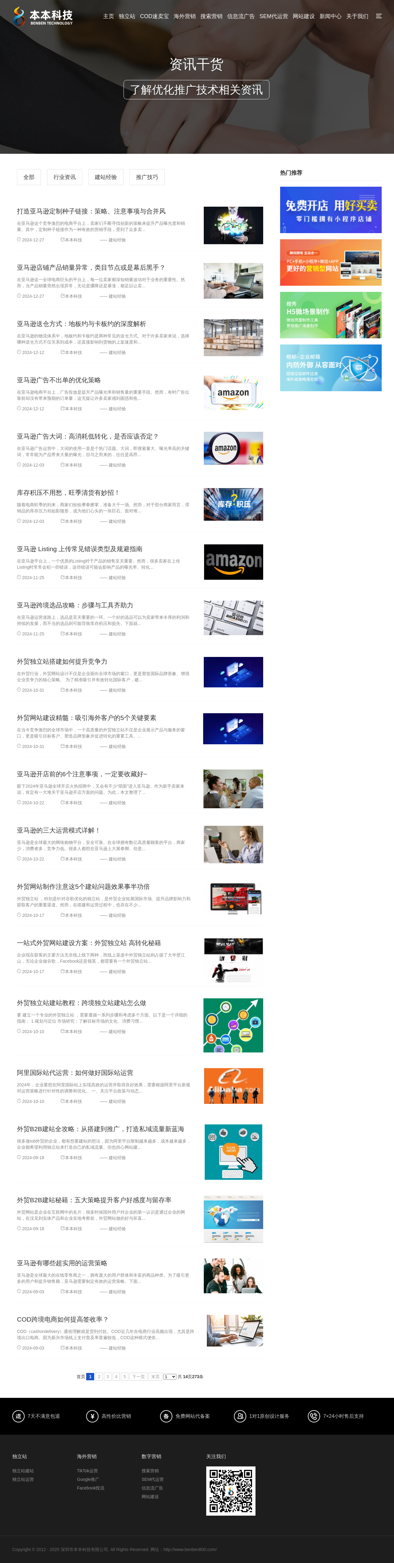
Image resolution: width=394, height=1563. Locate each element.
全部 (28, 177)
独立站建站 (23, 1470)
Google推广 (88, 1479)
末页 (155, 1376)
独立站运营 (23, 1479)
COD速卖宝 (154, 16)
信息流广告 (241, 16)
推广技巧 (147, 177)
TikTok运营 (87, 1470)
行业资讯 (65, 177)
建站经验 (106, 177)
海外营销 (185, 16)
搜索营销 (211, 16)
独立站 (127, 16)
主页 (108, 16)
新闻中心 (331, 16)
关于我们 (357, 16)
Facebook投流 (90, 1487)
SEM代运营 (273, 16)
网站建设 (304, 16)
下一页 (138, 1376)
